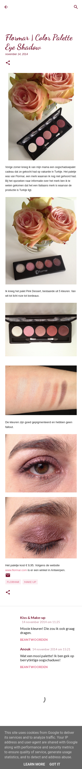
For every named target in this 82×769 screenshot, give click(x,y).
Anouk (25, 649)
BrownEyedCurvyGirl (29, 7)
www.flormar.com (16, 570)
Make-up (30, 582)
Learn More (34, 764)
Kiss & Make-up (32, 617)
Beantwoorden (34, 639)
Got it (54, 764)
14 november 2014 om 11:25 (41, 622)
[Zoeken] (76, 7)
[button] (7, 63)
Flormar (13, 582)
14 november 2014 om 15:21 (51, 649)
